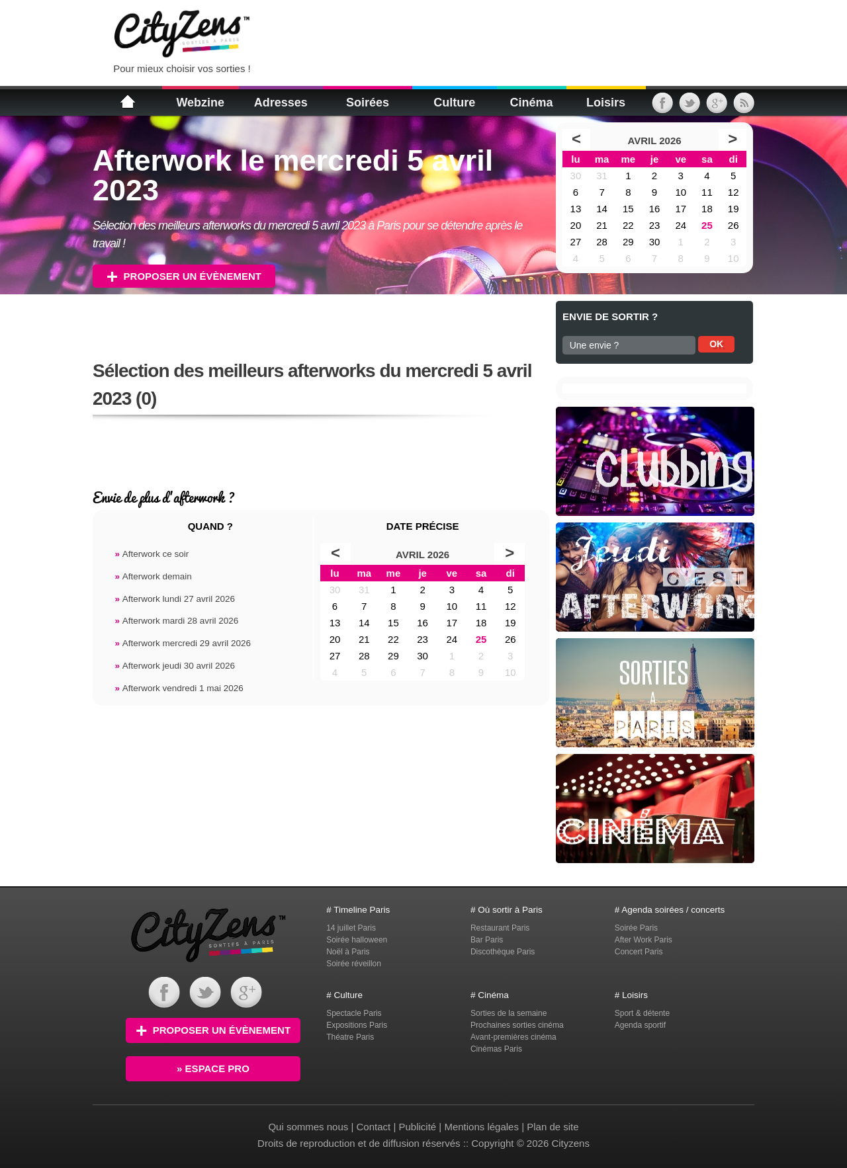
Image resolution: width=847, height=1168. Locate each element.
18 (707, 208)
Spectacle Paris (353, 1013)
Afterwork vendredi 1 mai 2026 (178, 688)
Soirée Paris (636, 928)
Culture (454, 102)
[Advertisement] (426, 33)
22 (628, 225)
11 (707, 192)
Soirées (367, 102)
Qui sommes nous (309, 1126)
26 (733, 225)
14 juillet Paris (351, 928)
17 (680, 208)
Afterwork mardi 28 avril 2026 (176, 621)
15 (628, 208)
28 (601, 241)
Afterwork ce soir (151, 554)
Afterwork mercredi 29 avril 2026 (182, 643)
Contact (374, 1126)
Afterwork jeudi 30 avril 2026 (174, 666)
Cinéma (531, 102)
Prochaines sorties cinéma (517, 1025)
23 (654, 225)
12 (733, 192)
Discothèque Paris (502, 951)
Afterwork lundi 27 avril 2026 (174, 599)
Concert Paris (639, 951)
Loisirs (605, 102)
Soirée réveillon (353, 963)
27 (576, 241)
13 (576, 208)
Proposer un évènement (184, 276)
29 (628, 241)
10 (680, 192)
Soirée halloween (356, 939)
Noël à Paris (347, 951)
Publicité (417, 1126)
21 (601, 225)
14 (601, 208)
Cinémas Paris (496, 1049)
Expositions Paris (356, 1025)
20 (576, 225)
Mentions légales (481, 1126)
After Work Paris (643, 939)
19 (733, 208)
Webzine (200, 102)
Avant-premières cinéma (513, 1037)
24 (680, 225)
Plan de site (552, 1126)
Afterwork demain (152, 576)
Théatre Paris (350, 1037)
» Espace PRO (213, 1068)
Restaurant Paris (499, 928)
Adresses (281, 102)
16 (654, 208)
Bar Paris (486, 939)
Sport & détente (642, 1013)
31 (601, 175)
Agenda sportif (640, 1025)
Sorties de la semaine (508, 1013)
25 (707, 225)
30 (576, 175)
